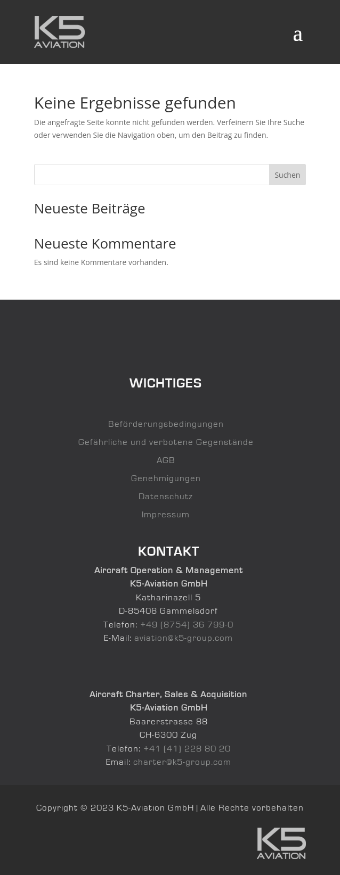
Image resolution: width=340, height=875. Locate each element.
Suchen (287, 175)
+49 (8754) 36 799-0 (186, 624)
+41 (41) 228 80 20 (187, 748)
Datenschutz (166, 496)
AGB (166, 460)
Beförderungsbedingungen (166, 423)
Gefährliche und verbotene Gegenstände (166, 442)
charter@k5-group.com (182, 761)
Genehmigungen (166, 478)
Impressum (166, 514)
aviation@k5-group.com (183, 637)
